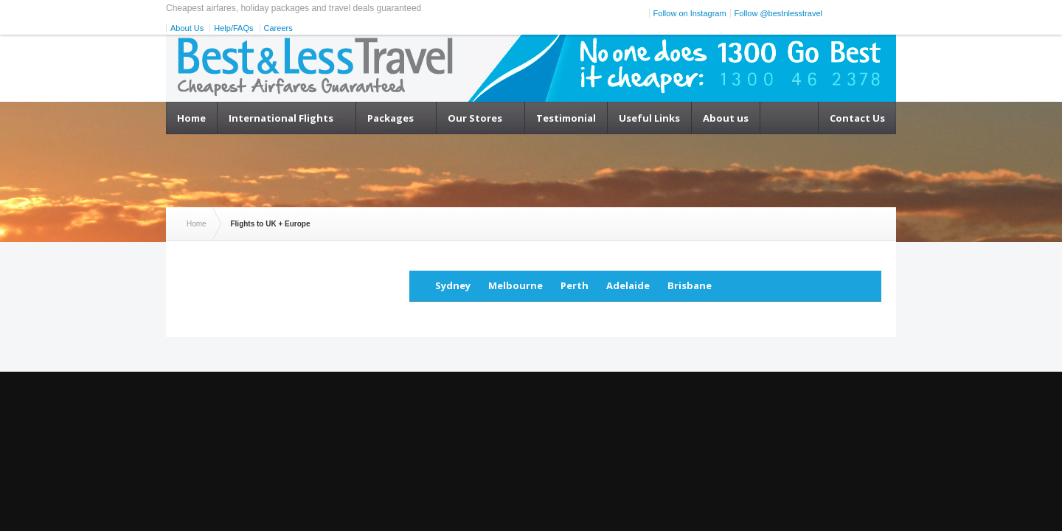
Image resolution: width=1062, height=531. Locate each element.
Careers (278, 28)
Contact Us (857, 118)
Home (191, 118)
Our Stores (475, 118)
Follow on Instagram (689, 13)
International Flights (281, 118)
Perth (574, 285)
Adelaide (628, 285)
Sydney (453, 285)
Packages (390, 118)
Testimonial (566, 118)
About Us (187, 28)
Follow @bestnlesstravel (778, 13)
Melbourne (515, 285)
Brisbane (689, 285)
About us (726, 118)
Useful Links (649, 118)
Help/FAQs (233, 28)
